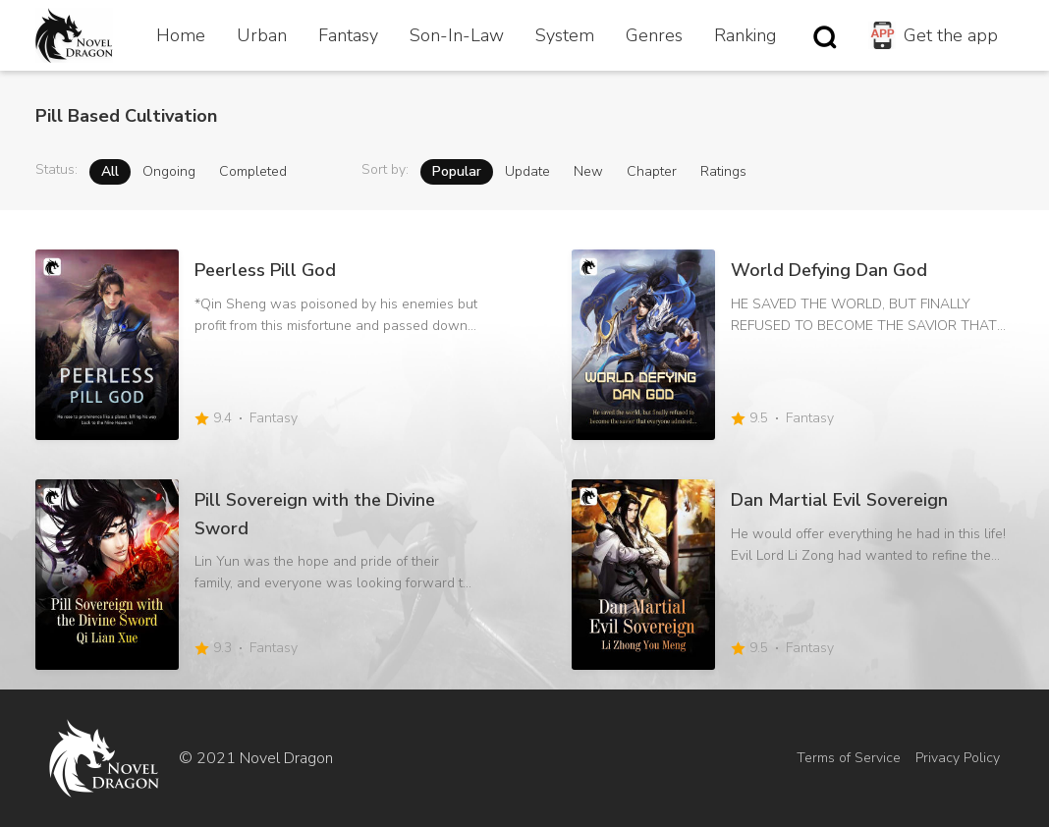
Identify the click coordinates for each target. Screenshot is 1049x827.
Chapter (652, 171)
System (564, 35)
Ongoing (168, 171)
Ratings (723, 171)
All (110, 171)
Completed (253, 171)
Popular (456, 171)
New (588, 171)
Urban (262, 35)
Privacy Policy (957, 757)
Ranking (745, 35)
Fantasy (348, 35)
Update (527, 171)
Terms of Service (849, 757)
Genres (654, 35)
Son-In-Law (457, 35)
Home (180, 35)
